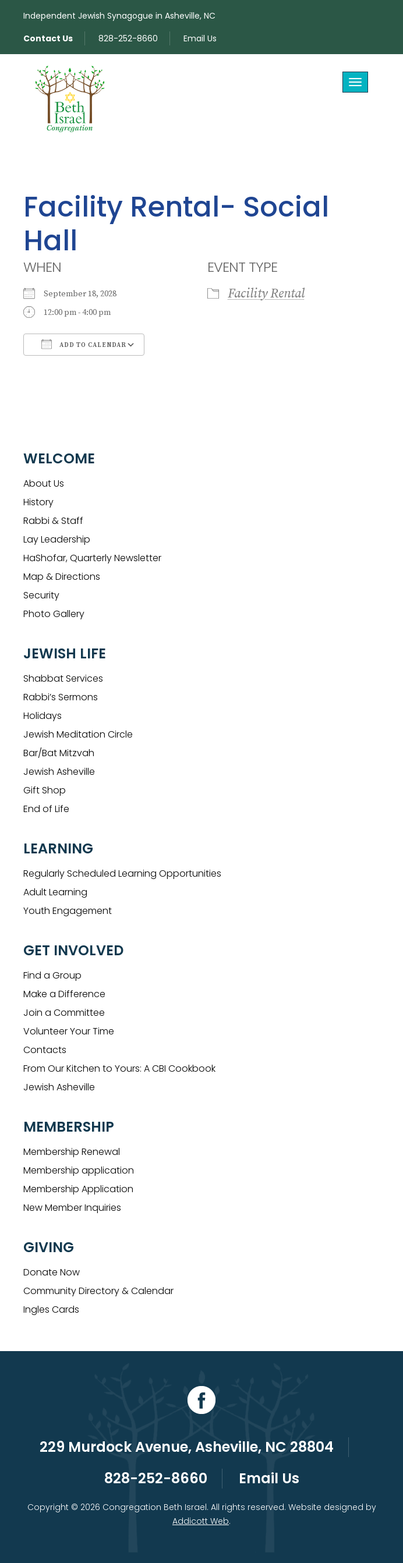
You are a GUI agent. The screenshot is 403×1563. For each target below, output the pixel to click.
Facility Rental (266, 294)
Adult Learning (55, 892)
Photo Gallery (53, 614)
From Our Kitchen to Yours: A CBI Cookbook (119, 1068)
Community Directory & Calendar (98, 1291)
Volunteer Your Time (68, 1031)
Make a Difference (64, 994)
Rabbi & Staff (53, 520)
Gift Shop (44, 790)
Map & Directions (61, 576)
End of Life (46, 809)
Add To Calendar (83, 344)
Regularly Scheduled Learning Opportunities (122, 873)
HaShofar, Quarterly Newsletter (92, 558)
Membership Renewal (71, 1151)
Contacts (44, 1050)
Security (41, 595)
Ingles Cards (51, 1309)
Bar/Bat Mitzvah (58, 753)
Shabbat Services (63, 678)
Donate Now (51, 1272)
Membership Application (78, 1189)
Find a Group (52, 975)
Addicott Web (200, 1521)
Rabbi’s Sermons (60, 697)
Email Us (200, 38)
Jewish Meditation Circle (78, 734)
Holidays (42, 715)
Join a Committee (64, 1012)
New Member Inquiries (72, 1207)
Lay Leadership (56, 539)
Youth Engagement (67, 910)
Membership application (78, 1170)
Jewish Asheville (59, 771)
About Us (43, 483)
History (38, 502)
